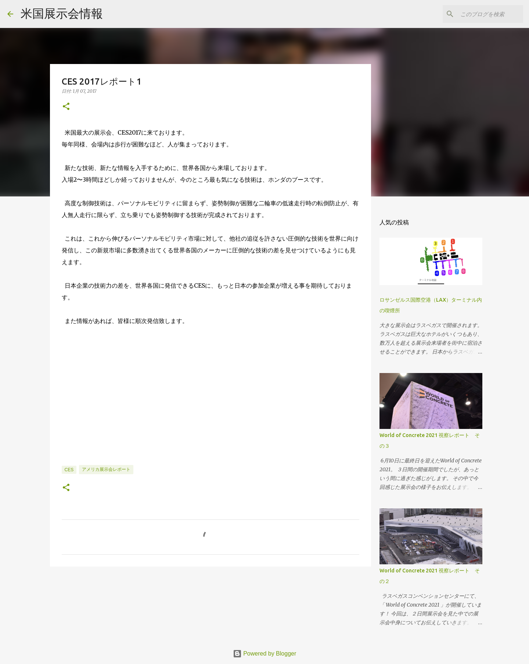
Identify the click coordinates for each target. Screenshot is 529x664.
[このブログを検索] (484, 14)
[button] (66, 107)
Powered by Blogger (264, 653)
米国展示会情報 (62, 13)
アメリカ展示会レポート (106, 469)
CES (69, 469)
